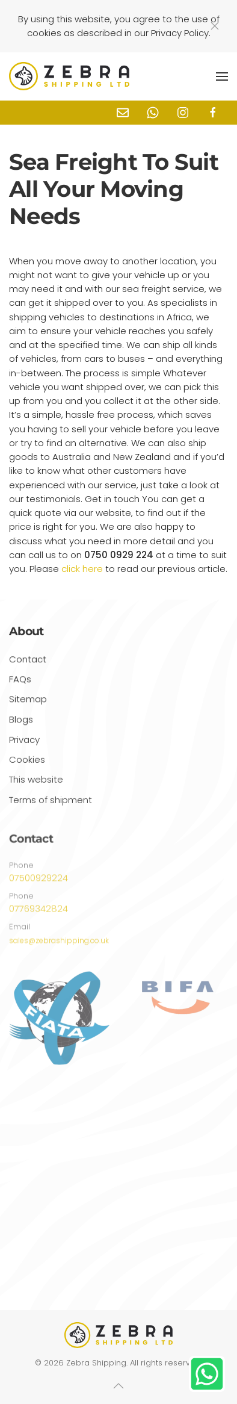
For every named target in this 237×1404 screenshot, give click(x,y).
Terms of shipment (50, 802)
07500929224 (38, 881)
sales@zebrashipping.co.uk (59, 943)
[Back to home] (69, 76)
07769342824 (38, 911)
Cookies (27, 762)
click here (82, 568)
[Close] (215, 26)
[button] (222, 76)
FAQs (20, 681)
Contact (27, 661)
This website (36, 782)
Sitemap (28, 701)
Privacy (24, 742)
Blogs (21, 721)
